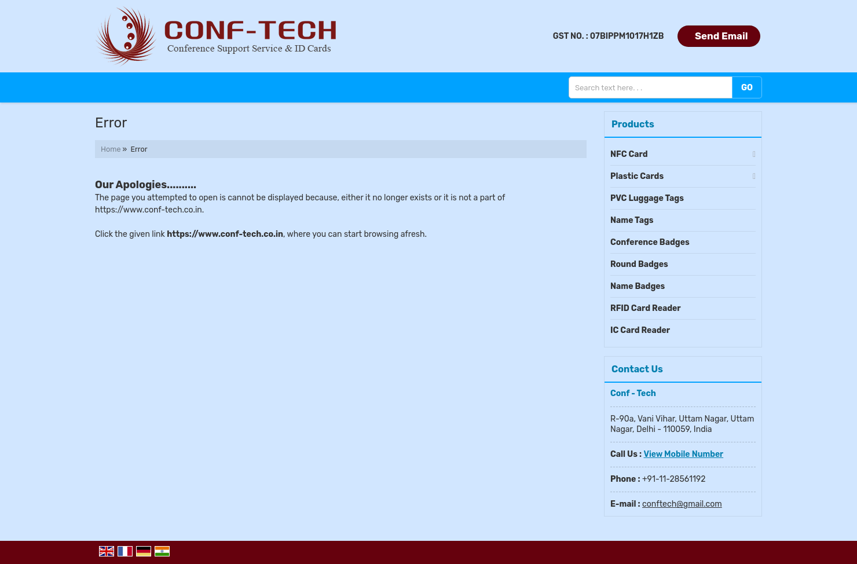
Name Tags (632, 220)
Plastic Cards (637, 176)
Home (110, 149)
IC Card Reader (640, 330)
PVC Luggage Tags (647, 198)
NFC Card (629, 154)
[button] (683, 454)
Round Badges (639, 264)
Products (632, 124)
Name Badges (637, 286)
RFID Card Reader (645, 308)
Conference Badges (650, 242)
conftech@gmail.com (682, 504)
